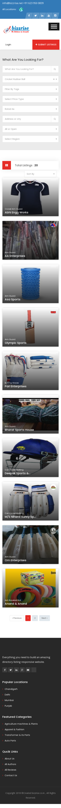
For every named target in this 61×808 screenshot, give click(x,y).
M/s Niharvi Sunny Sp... (21, 517)
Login (8, 44)
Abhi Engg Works (17, 213)
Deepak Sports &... (18, 474)
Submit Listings (46, 44)
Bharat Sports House (20, 430)
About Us (9, 758)
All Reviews (10, 769)
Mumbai (9, 700)
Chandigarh (11, 689)
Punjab (8, 705)
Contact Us (11, 775)
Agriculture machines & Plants (21, 723)
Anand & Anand (16, 604)
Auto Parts (10, 740)
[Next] (44, 618)
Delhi (7, 694)
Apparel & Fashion (14, 729)
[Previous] (17, 618)
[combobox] (30, 79)
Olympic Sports (16, 343)
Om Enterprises (16, 561)
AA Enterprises (15, 256)
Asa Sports (13, 300)
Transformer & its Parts (17, 735)
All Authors (10, 764)
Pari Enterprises (16, 387)
